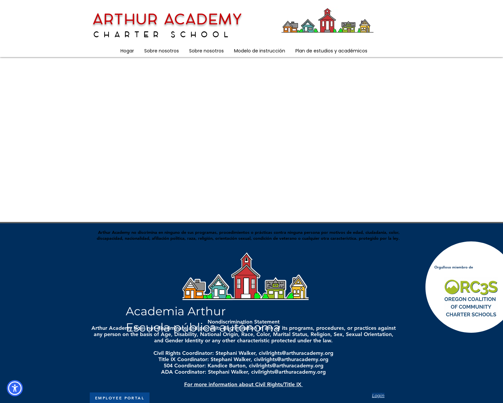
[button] (161, 51)
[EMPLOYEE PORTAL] (120, 397)
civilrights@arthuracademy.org (296, 353)
